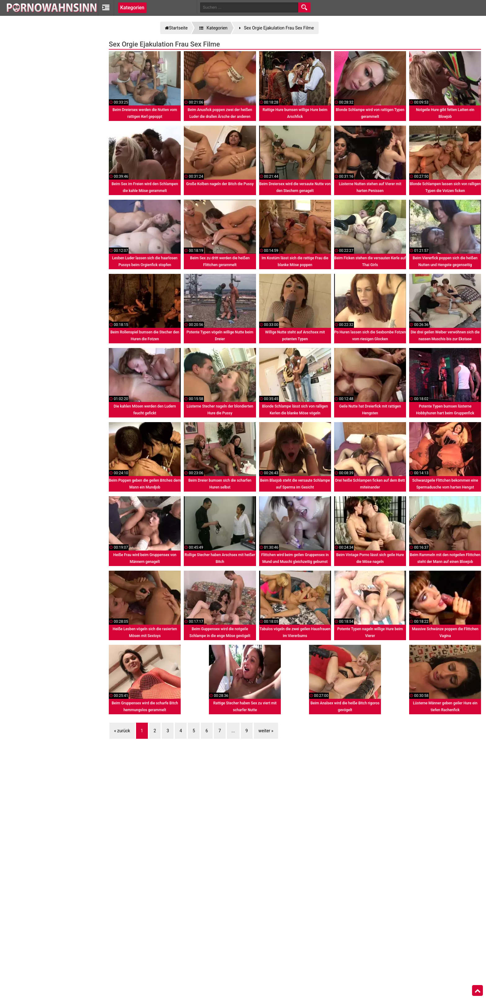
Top (477, 990)
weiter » (265, 730)
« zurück (122, 730)
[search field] (249, 7)
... (233, 730)
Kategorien (132, 8)
